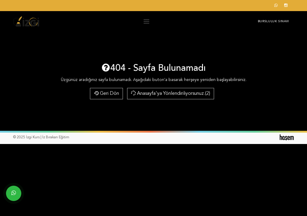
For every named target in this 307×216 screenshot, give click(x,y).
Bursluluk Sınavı (273, 21)
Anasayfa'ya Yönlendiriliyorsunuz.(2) (170, 93)
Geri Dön (106, 93)
